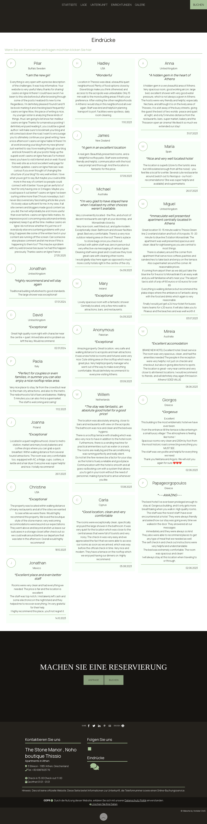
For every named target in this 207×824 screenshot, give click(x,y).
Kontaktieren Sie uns (42, 739)
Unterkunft (99, 5)
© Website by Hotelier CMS (193, 810)
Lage (84, 5)
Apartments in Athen (37, 761)
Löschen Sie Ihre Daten (103, 804)
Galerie (140, 5)
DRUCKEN (119, 726)
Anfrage (93, 679)
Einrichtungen (121, 5)
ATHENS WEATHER (154, 747)
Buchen (198, 5)
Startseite (69, 5)
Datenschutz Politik (135, 800)
